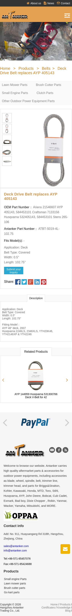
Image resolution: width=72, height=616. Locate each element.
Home (5, 68)
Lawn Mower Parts (14, 84)
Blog (67, 610)
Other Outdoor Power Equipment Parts (28, 101)
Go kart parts (12, 592)
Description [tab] (36, 298)
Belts (46, 68)
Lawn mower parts (15, 583)
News (49, 3)
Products (26, 68)
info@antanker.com (15, 550)
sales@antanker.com (16, 546)
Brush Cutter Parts (48, 84)
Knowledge (63, 607)
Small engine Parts (15, 579)
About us (34, 3)
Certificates (48, 607)
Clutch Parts (45, 93)
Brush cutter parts (14, 587)
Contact (63, 3)
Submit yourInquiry (14, 271)
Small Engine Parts (15, 93)
